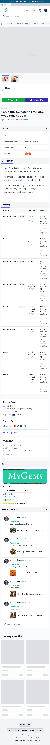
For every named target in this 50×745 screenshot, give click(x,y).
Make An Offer (37, 100)
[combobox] (25, 16)
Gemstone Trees (37, 24)
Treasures (5, 5)
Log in (34, 10)
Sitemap (39, 730)
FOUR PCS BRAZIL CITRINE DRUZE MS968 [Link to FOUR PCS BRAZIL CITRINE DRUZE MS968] (31, 573)
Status (38, 738)
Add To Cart (13, 100)
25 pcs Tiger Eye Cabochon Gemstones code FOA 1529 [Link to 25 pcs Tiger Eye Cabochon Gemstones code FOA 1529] (31, 594)
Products (9, 24)
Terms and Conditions (27, 738)
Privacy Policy (14, 738)
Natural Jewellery (22, 24)
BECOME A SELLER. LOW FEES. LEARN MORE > (25, 1)
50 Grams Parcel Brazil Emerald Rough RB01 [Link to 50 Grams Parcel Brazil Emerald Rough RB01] (31, 530)
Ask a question (10, 432)
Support (32, 730)
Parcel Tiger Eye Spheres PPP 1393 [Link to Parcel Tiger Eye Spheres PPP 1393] (30, 551)
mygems (5, 108)
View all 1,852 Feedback (16, 503)
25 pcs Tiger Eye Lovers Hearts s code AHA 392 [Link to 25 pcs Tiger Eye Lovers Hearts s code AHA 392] (31, 615)
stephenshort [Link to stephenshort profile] (15, 517)
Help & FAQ (24, 730)
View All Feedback (12, 624)
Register (27, 10)
